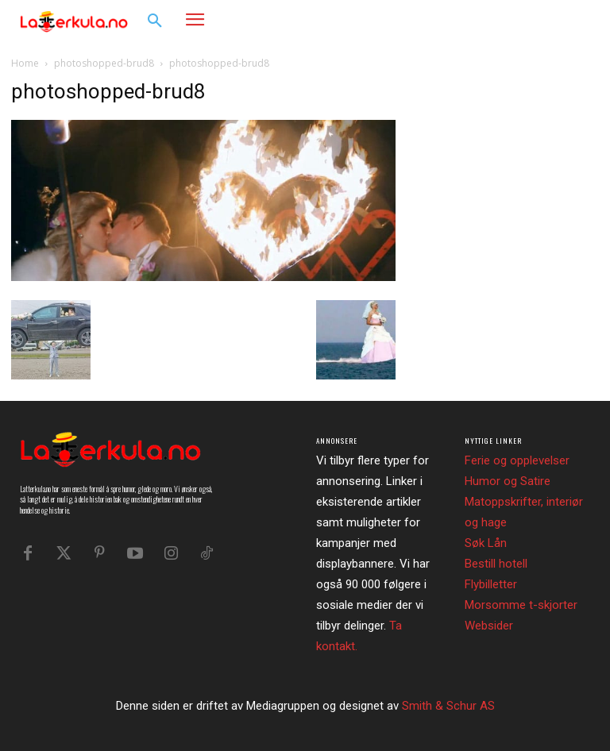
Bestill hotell (496, 564)
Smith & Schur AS (448, 706)
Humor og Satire (507, 481)
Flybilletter (491, 584)
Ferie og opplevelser (517, 460)
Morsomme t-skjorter (521, 605)
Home (25, 63)
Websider (489, 625)
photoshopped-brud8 (104, 63)
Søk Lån (486, 543)
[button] (155, 21)
